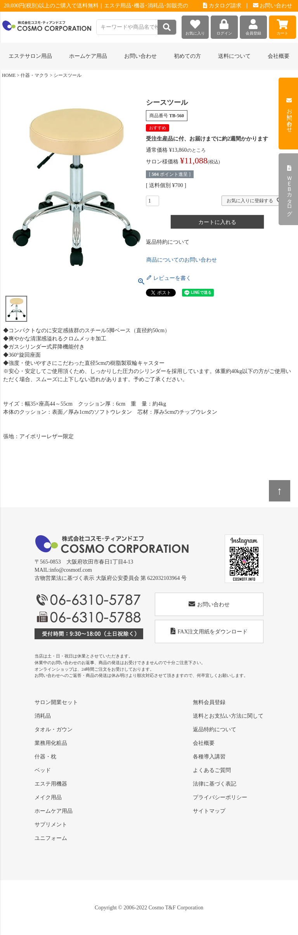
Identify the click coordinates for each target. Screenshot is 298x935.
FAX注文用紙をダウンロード (209, 631)
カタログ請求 (222, 6)
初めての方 (187, 56)
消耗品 (43, 716)
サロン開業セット (56, 702)
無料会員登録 (209, 702)
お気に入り (195, 25)
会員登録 (253, 25)
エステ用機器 (51, 784)
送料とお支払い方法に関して (228, 716)
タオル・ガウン (54, 729)
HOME (9, 75)
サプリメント (51, 824)
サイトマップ (209, 811)
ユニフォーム (51, 838)
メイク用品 (48, 797)
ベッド (43, 770)
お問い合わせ (273, 6)
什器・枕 (45, 757)
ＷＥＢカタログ (289, 189)
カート (282, 25)
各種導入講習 (209, 757)
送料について (234, 56)
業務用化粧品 (51, 743)
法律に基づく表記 (214, 784)
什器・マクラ (35, 75)
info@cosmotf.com (71, 570)
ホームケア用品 (54, 811)
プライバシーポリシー (220, 797)
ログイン (224, 25)
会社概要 (278, 56)
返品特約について (167, 242)
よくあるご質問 (212, 770)
